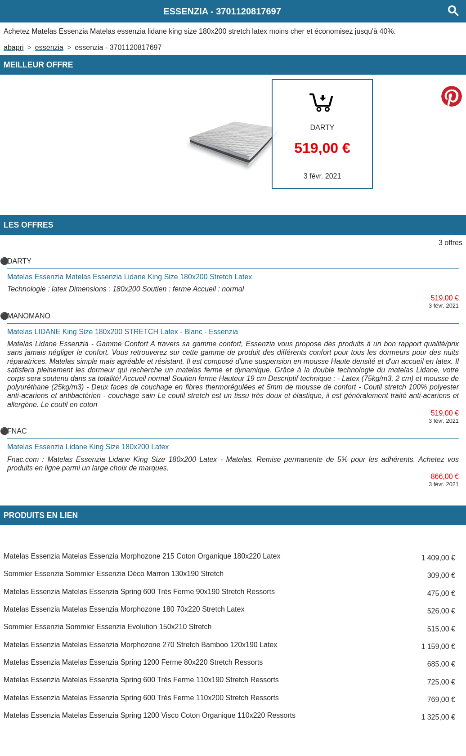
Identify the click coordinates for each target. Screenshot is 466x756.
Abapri (13, 47)
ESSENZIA (49, 47)
